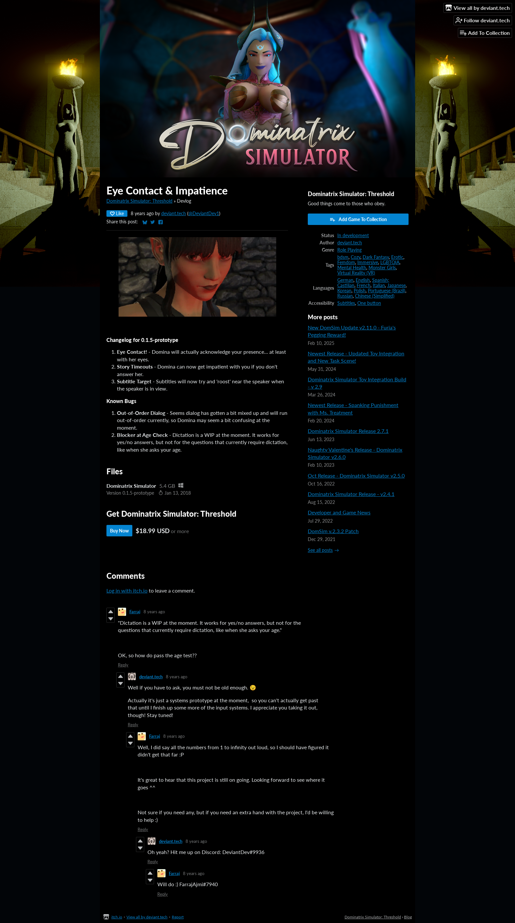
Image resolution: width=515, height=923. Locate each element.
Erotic (397, 257)
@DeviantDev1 (204, 213)
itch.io (116, 916)
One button (369, 303)
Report (178, 916)
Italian (379, 285)
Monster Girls (382, 267)
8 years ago (154, 611)
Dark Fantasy (376, 257)
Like (117, 213)
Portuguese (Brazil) (386, 290)
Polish (360, 290)
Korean (344, 290)
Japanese (396, 285)
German (345, 280)
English (363, 280)
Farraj (134, 611)
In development (353, 235)
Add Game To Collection (358, 219)
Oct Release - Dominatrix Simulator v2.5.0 (356, 475)
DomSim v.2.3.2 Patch (333, 531)
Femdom (346, 262)
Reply (123, 664)
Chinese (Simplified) (374, 296)
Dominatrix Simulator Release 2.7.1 (348, 431)
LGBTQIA (389, 262)
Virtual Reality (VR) (356, 273)
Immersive (367, 262)
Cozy (355, 257)
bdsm (342, 257)
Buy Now (119, 530)
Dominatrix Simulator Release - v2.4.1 (351, 494)
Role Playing (349, 250)
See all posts (320, 550)
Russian (345, 296)
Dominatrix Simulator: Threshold (139, 201)
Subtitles (346, 303)
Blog (408, 916)
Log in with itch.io (126, 590)
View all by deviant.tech (147, 916)
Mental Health (351, 267)
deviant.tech (173, 213)
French (363, 285)
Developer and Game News (339, 512)
